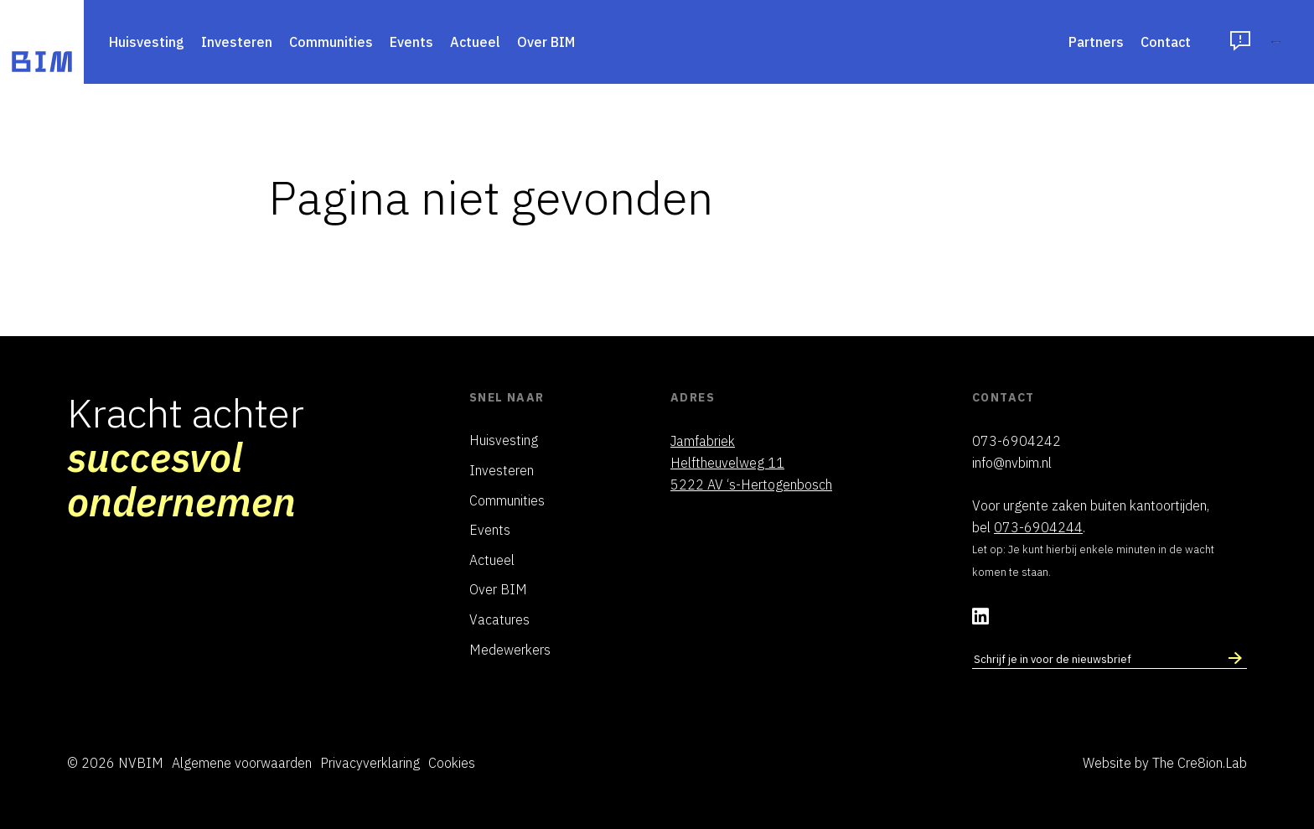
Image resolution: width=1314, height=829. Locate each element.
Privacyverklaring (370, 762)
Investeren (236, 42)
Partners (971, 42)
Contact (1041, 42)
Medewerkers (510, 649)
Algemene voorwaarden (242, 762)
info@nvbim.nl (1012, 462)
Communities (331, 42)
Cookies (451, 762)
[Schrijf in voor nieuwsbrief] (1235, 659)
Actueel (475, 42)
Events (411, 42)
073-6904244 (1038, 527)
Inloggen (1214, 42)
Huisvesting (146, 42)
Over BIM (546, 42)
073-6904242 (1016, 441)
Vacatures (499, 619)
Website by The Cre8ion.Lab (1165, 762)
